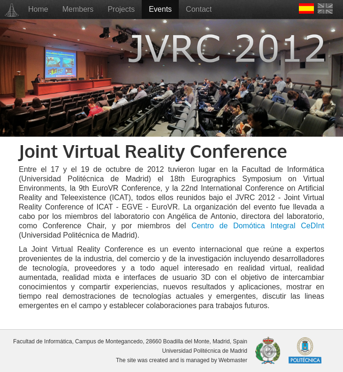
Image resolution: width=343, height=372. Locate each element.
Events (160, 9)
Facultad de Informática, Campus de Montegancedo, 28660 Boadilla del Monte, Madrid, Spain (130, 341)
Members (78, 9)
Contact (199, 9)
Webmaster (233, 360)
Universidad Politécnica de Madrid (204, 351)
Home (38, 9)
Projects (121, 9)
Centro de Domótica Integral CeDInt (257, 226)
